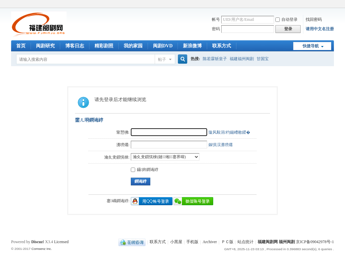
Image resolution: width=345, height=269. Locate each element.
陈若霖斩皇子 (215, 58)
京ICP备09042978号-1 (315, 242)
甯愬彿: (122, 132)
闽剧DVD (162, 45)
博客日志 (74, 45)
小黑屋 (176, 242)
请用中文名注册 (320, 29)
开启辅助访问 (332, 5)
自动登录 (286, 19)
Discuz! (37, 241)
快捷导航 (311, 46)
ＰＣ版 (227, 242)
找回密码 (314, 19)
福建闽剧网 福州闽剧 (276, 242)
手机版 (192, 242)
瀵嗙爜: (122, 144)
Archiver (209, 242)
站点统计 (245, 242)
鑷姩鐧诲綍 (144, 169)
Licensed (61, 241)
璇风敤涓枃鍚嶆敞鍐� (229, 132)
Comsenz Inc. (41, 249)
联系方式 (221, 45)
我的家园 (133, 45)
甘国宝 (263, 58)
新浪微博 (192, 45)
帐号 (216, 19)
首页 (21, 45)
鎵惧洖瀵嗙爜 (220, 144)
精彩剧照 (103, 45)
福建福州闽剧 (242, 58)
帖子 (162, 59)
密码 (216, 29)
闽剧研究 (45, 45)
